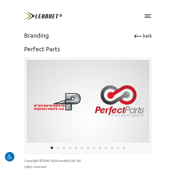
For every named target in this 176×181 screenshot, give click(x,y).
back (143, 35)
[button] (52, 147)
